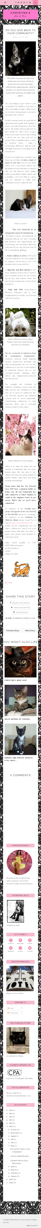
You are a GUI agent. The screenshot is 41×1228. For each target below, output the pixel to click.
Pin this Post (22, 612)
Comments (13, 1013)
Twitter (29, 941)
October (14, 1130)
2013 (10, 1117)
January (14, 1176)
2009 (11, 1179)
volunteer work (29, 618)
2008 (11, 1183)
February (14, 1173)
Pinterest (11, 949)
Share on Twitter (22, 607)
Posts (11, 1008)
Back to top (32, 1225)
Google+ (20, 949)
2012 (10, 1120)
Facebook (11, 941)
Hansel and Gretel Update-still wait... (19, 759)
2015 (10, 1110)
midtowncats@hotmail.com (21, 523)
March (13, 1170)
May (12, 1146)
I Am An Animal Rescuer (19, 1156)
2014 (10, 1113)
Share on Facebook (21, 603)
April (12, 1167)
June (12, 1143)
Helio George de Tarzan (17, 719)
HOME (8, 583)
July (12, 1139)
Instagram (20, 941)
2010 (10, 1126)
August (13, 1136)
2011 (10, 1123)
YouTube (30, 949)
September (15, 1133)
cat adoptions (17, 618)
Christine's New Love (16, 680)
